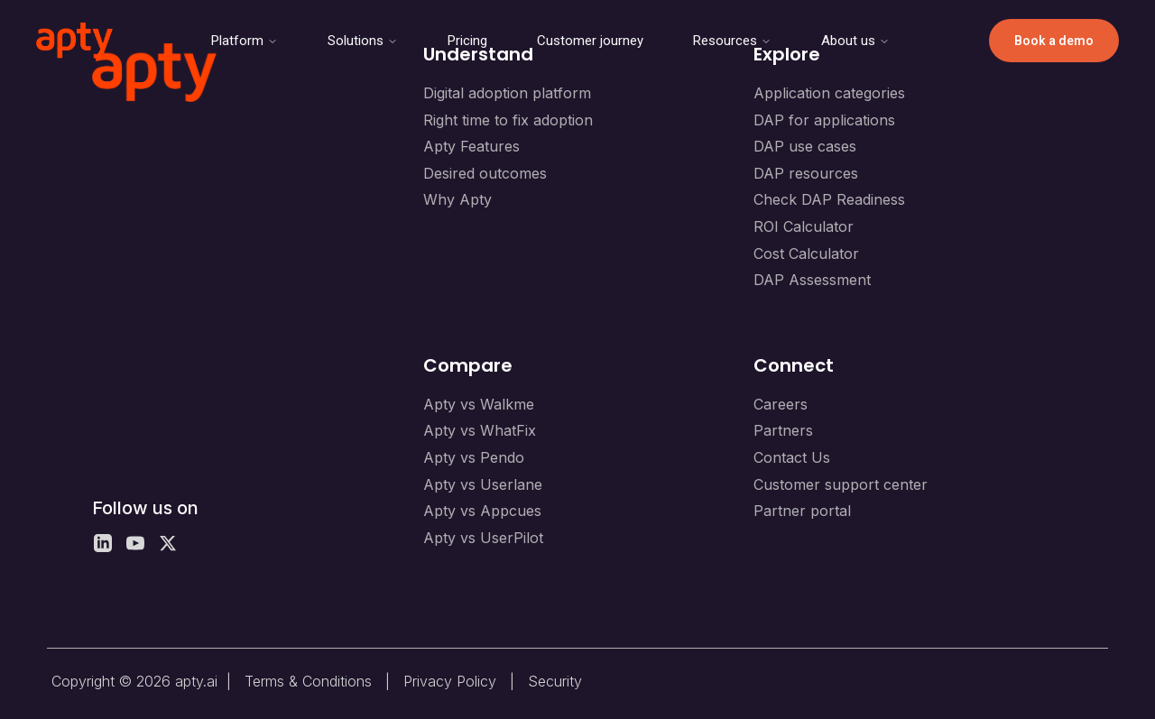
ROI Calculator (803, 226)
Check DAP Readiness (829, 199)
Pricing (467, 40)
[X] (168, 543)
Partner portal (802, 511)
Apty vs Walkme (478, 404)
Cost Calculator (806, 253)
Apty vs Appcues (482, 511)
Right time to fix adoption (508, 120)
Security (555, 681)
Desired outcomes (485, 173)
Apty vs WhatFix (479, 430)
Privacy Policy (449, 681)
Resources (732, 40)
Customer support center (840, 484)
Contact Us (791, 457)
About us (855, 40)
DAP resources (805, 173)
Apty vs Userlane (482, 484)
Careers (780, 404)
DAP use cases (804, 146)
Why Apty (457, 199)
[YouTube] (135, 543)
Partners (783, 430)
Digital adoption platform (507, 93)
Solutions (363, 40)
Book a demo (1054, 40)
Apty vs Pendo (473, 457)
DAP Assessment (812, 280)
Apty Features (471, 146)
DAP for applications (824, 120)
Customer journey (590, 40)
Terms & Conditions (308, 681)
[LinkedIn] (103, 543)
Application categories (829, 93)
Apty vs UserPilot (483, 538)
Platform (244, 40)
